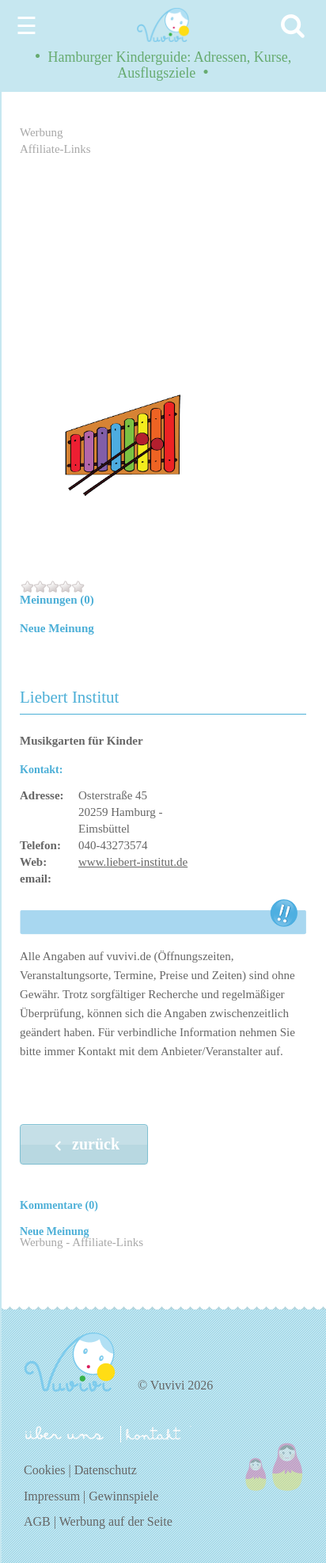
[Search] (295, 26)
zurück (83, 1145)
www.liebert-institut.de (133, 862)
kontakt (155, 1434)
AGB (37, 1521)
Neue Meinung (57, 628)
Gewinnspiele (123, 1496)
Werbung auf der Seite (115, 1521)
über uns (64, 1433)
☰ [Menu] (26, 26)
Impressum (52, 1496)
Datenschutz (105, 1470)
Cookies (44, 1470)
